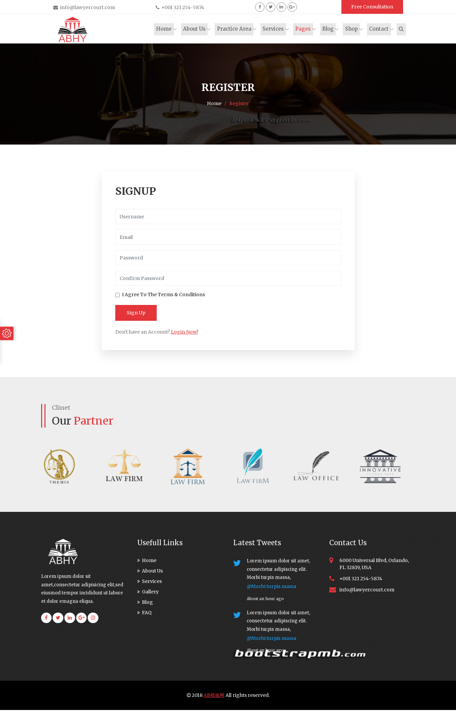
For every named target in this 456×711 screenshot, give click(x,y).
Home (166, 29)
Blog (329, 29)
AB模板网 (214, 696)
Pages (304, 29)
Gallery (148, 593)
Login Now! (184, 333)
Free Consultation (372, 7)
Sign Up (136, 314)
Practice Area (235, 29)
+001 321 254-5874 (180, 7)
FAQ (144, 614)
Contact (379, 29)
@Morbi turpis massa (271, 587)
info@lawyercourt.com (84, 7)
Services (274, 29)
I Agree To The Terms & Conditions (163, 295)
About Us (196, 29)
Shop (352, 29)
